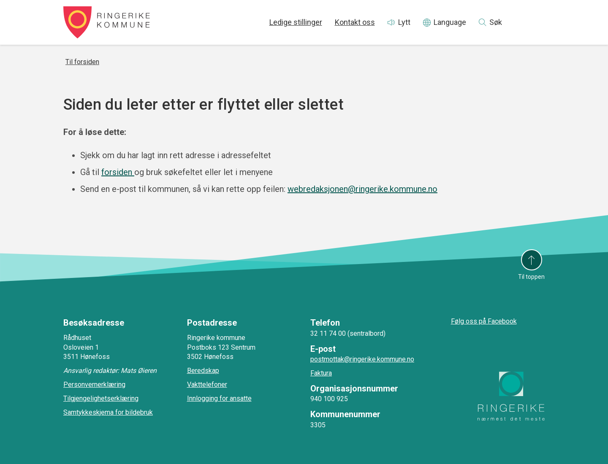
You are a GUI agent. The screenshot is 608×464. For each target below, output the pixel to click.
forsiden (117, 172)
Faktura (321, 373)
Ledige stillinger (295, 22)
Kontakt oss (355, 22)
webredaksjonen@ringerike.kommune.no (362, 189)
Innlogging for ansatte (219, 398)
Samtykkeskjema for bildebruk (108, 412)
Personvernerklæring (94, 384)
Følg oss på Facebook (484, 321)
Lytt (404, 22)
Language (450, 22)
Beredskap (203, 371)
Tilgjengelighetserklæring (100, 398)
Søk (495, 22)
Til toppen (531, 276)
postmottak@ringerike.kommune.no (362, 359)
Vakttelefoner (207, 384)
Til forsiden (82, 62)
